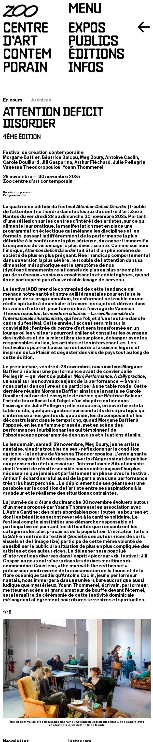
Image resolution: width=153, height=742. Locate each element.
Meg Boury (91, 157)
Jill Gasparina (57, 162)
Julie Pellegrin (129, 162)
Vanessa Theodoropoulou (31, 167)
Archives (41, 100)
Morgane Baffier (21, 157)
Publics (93, 42)
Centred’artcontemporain (27, 48)
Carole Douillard (21, 162)
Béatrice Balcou (60, 157)
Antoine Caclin (121, 157)
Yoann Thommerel (83, 167)
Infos (85, 68)
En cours (12, 100)
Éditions (96, 55)
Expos (86, 28)
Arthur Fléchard (92, 162)
